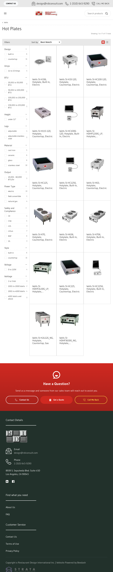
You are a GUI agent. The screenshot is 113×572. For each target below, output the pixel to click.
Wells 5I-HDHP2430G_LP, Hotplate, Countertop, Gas (40, 289)
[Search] (97, 13)
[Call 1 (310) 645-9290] (77, 4)
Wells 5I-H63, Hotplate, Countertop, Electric (97, 185)
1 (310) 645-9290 (22, 463)
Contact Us (11, 3)
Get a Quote (56, 399)
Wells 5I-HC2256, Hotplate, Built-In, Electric (95, 289)
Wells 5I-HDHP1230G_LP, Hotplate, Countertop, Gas (95, 134)
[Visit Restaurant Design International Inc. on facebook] (13, 481)
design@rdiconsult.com (26, 452)
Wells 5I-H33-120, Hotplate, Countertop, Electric (69, 82)
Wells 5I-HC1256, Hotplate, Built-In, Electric (68, 185)
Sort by (35, 42)
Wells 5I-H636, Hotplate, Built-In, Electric (68, 237)
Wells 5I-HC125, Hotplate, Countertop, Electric (42, 185)
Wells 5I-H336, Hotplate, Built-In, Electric (41, 82)
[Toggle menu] (5, 13)
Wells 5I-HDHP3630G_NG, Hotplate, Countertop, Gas (68, 340)
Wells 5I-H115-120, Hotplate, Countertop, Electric (42, 134)
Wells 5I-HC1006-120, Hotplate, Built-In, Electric (69, 134)
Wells (6, 22)
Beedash (81, 562)
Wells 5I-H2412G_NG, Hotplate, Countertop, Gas (42, 340)
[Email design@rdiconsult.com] (47, 4)
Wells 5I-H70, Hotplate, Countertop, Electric (42, 237)
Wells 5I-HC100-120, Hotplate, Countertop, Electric (97, 82)
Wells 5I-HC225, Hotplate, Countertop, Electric (69, 289)
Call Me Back (100, 3)
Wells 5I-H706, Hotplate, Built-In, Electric (95, 237)
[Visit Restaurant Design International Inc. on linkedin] (7, 481)
